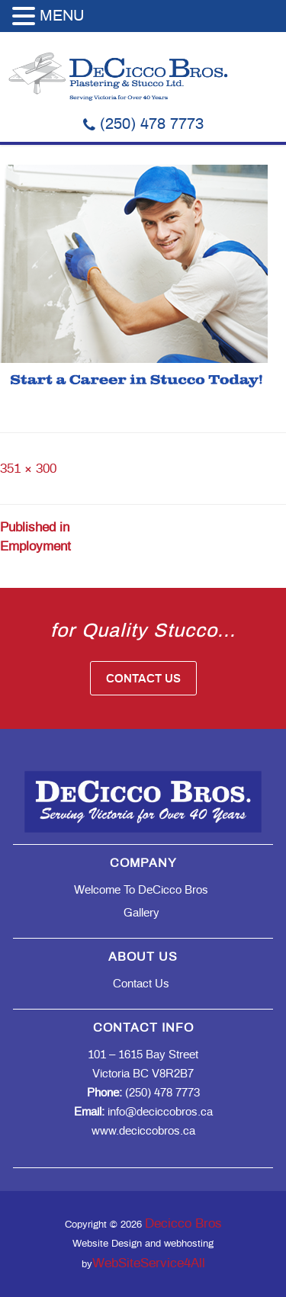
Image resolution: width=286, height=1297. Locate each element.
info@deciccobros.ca (143, 1112)
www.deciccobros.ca (143, 1131)
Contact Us (143, 679)
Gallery (141, 913)
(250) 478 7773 (143, 124)
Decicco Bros (183, 1223)
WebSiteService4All (148, 1263)
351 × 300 (28, 468)
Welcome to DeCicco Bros (141, 890)
